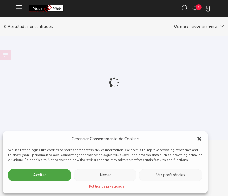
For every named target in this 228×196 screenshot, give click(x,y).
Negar (105, 175)
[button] (199, 139)
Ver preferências (170, 175)
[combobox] (199, 26)
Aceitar (39, 175)
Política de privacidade (106, 186)
